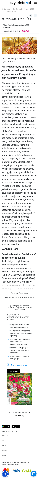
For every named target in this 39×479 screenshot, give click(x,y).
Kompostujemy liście (9, 12)
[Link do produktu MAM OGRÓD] (25, 31)
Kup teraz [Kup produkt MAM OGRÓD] (14, 371)
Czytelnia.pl (6, 9)
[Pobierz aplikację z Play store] (6, 426)
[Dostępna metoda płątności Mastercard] (6, 470)
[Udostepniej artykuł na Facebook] (30, 15)
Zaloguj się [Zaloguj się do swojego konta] (19, 416)
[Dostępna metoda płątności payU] (27, 470)
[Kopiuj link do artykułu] (35, 15)
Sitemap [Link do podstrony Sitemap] (4, 455)
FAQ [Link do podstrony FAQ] (3, 441)
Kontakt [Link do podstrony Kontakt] (4, 450)
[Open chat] (34, 474)
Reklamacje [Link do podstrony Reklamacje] (6, 446)
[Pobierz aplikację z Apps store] (16, 426)
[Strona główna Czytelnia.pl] (20, 3)
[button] (35, 4)
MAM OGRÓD (29, 9)
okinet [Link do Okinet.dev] (17, 465)
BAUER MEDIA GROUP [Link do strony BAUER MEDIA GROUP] (21, 462)
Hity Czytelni (17, 9)
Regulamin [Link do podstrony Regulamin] (5, 436)
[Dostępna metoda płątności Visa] (16, 470)
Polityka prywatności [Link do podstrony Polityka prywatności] (9, 431)
